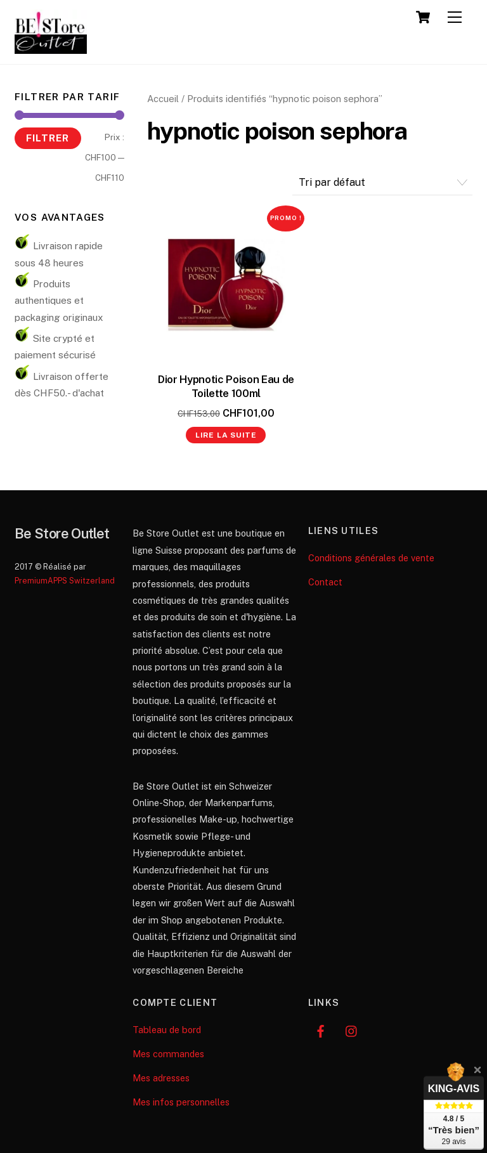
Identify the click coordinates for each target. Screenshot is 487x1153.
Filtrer (47, 137)
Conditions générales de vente (371, 557)
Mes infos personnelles (181, 1102)
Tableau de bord (167, 1029)
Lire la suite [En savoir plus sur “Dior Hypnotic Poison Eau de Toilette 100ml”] (226, 435)
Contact (325, 581)
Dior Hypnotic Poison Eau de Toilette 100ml (226, 386)
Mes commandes (168, 1053)
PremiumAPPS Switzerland (65, 580)
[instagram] (352, 1029)
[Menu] (454, 17)
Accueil (163, 98)
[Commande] (382, 183)
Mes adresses (161, 1077)
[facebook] (321, 1029)
